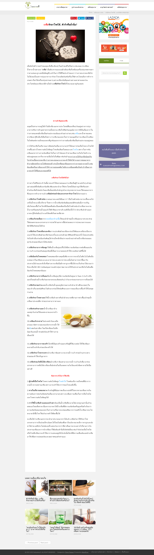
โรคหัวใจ (62, 381)
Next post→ (45, 543)
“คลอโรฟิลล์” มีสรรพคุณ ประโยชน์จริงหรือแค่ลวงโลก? (60, 529)
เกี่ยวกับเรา (110, 552)
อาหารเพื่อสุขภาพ (62, 7)
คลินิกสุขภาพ (92, 7)
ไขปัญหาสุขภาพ (40, 18)
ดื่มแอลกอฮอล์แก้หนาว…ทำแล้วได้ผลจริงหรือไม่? (60, 499)
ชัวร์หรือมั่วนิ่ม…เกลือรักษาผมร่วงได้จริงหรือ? (35, 499)
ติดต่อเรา (117, 552)
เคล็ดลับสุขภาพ (121, 7)
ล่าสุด (121, 60)
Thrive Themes (69, 552)
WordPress (85, 552)
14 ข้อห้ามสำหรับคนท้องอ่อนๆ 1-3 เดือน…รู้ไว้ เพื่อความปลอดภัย (83, 529)
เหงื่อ (77, 133)
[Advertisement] (60, 103)
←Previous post (32, 543)
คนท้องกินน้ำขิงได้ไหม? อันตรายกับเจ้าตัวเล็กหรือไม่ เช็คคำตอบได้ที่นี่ (84, 500)
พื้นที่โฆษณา (125, 552)
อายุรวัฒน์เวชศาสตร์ (106, 7)
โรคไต (75, 149)
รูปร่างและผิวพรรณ (77, 7)
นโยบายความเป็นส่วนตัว (98, 552)
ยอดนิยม (106, 60)
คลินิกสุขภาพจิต (31, 18)
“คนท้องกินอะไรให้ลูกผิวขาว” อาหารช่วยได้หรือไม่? (36, 529)
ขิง (30, 328)
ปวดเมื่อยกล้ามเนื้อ (53, 219)
